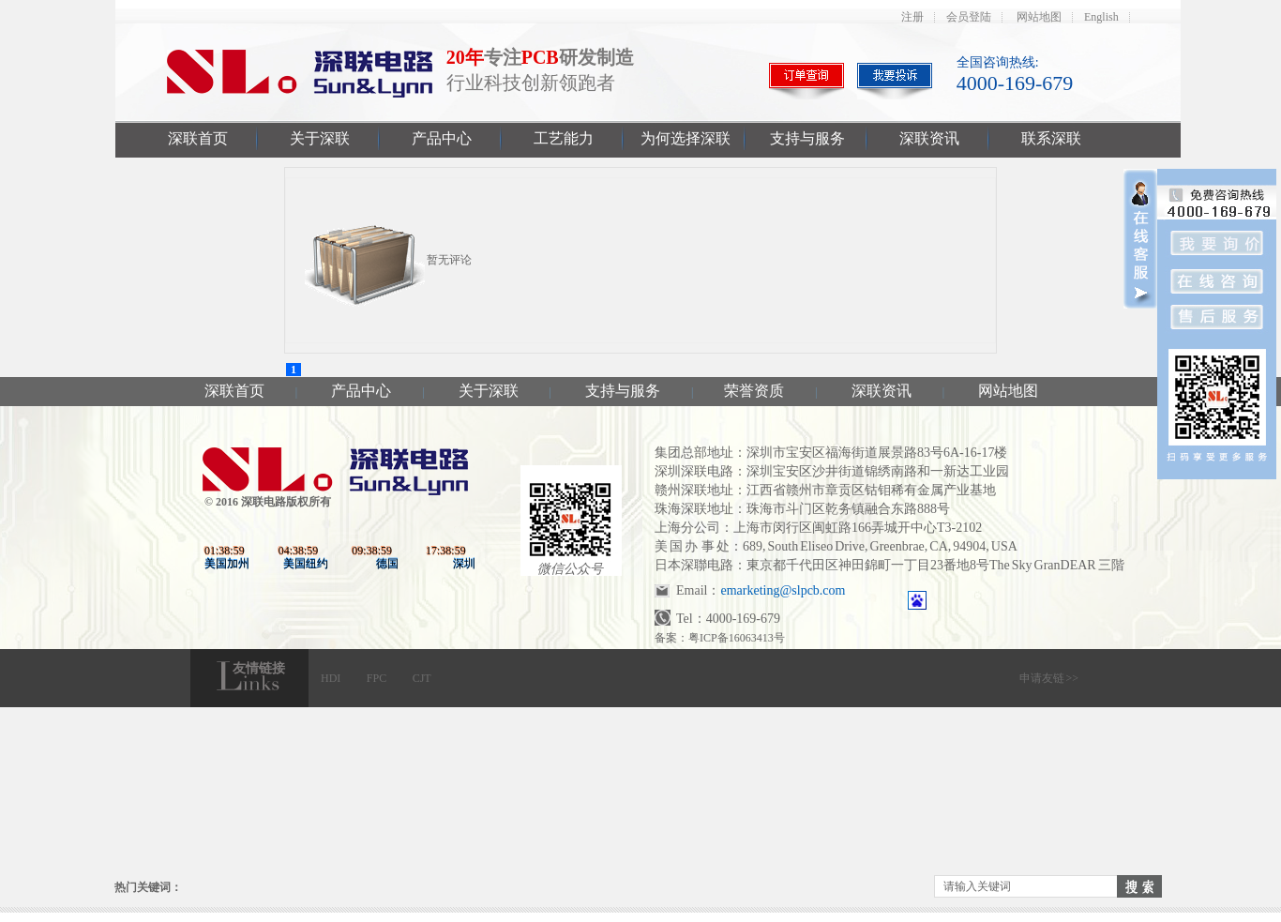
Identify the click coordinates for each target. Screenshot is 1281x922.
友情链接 (259, 668)
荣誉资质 (754, 391)
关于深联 (320, 138)
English (1101, 16)
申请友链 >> (1048, 678)
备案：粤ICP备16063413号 (720, 637)
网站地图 (1039, 16)
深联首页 (198, 138)
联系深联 (1051, 138)
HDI (330, 678)
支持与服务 (807, 138)
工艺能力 (564, 138)
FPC (376, 678)
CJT (422, 678)
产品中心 (442, 138)
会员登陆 (968, 16)
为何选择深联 (685, 138)
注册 (912, 16)
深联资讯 (929, 138)
